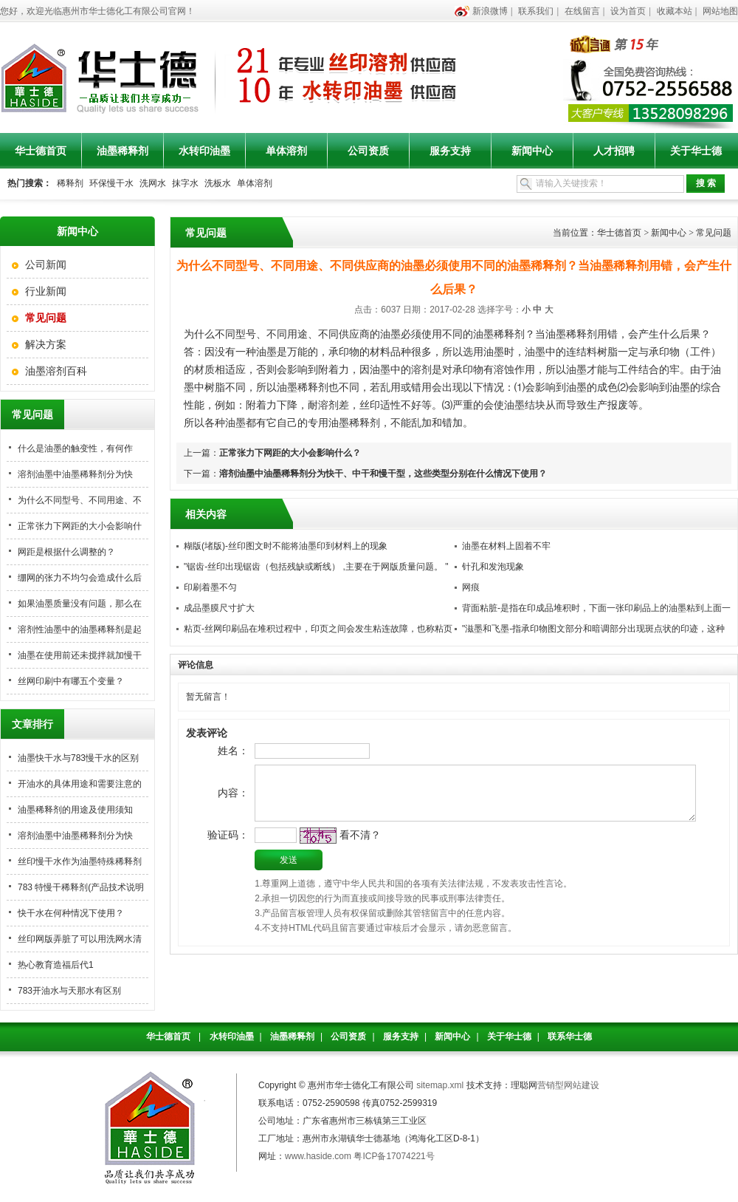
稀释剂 (70, 183)
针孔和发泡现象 (493, 566)
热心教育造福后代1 (56, 965)
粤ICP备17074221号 (394, 1156)
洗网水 (152, 183)
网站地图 (720, 11)
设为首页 (628, 11)
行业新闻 (45, 291)
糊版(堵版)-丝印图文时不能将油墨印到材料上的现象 (285, 546)
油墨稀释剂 (122, 151)
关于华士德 (696, 151)
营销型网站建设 (568, 1085)
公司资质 (368, 151)
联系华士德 (570, 1036)
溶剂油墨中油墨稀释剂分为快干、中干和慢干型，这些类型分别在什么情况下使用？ (383, 473)
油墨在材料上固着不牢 (506, 546)
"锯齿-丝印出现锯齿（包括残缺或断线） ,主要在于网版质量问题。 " (316, 566)
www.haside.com (318, 1156)
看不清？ (336, 851)
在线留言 (582, 11)
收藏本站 (674, 11)
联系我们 (536, 11)
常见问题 (713, 233)
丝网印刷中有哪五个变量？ (71, 681)
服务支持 (450, 151)
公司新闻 (45, 264)
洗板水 (217, 183)
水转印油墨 (204, 151)
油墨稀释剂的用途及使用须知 (75, 810)
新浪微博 (490, 11)
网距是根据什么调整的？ (66, 552)
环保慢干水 (111, 183)
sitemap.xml (439, 1085)
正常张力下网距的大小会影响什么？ (290, 453)
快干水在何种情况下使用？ (71, 913)
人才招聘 (614, 151)
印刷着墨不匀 (210, 587)
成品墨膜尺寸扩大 (219, 608)
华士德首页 (40, 151)
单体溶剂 (286, 151)
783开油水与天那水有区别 (69, 991)
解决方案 (45, 344)
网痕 (471, 587)
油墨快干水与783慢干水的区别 (78, 758)
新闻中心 (532, 151)
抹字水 (185, 183)
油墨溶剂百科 (56, 371)
